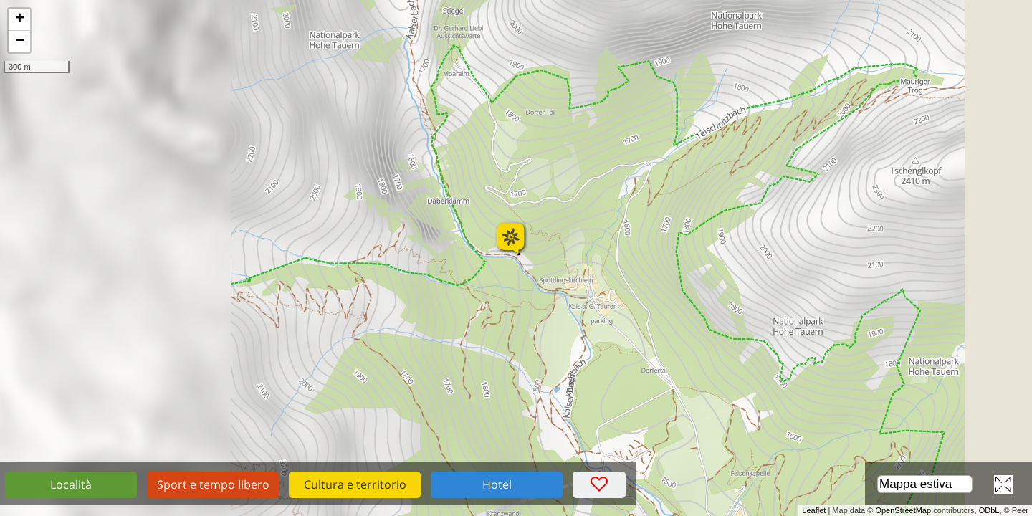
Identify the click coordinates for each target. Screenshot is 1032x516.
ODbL (989, 510)
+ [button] (19, 19)
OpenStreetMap (903, 510)
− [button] (19, 41)
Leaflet (814, 510)
